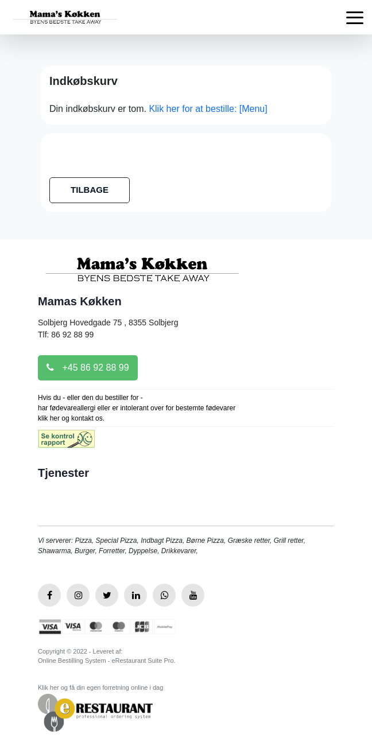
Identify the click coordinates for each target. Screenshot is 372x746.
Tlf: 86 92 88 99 (66, 334)
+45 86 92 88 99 (87, 367)
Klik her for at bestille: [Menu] (208, 109)
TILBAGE (89, 190)
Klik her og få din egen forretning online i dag (100, 687)
